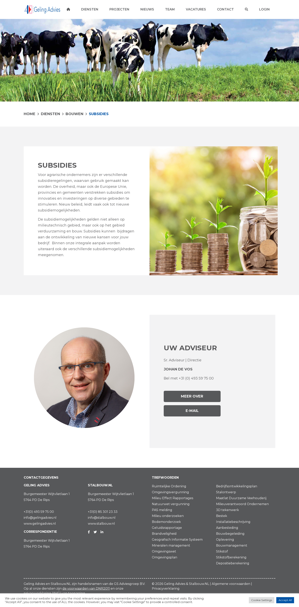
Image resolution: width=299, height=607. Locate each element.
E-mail (192, 411)
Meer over (192, 396)
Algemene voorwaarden (231, 584)
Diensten (50, 114)
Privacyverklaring (166, 588)
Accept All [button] (285, 600)
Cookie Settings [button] (261, 600)
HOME (29, 114)
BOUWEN (74, 114)
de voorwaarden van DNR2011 (86, 588)
